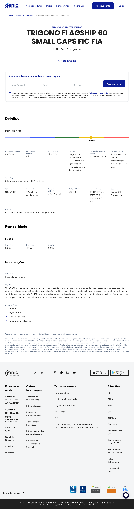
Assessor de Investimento (32, 398)
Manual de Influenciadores (33, 414)
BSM (110, 405)
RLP (56, 418)
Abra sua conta (103, 5)
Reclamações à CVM (115, 432)
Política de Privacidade (98, 93)
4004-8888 (12, 403)
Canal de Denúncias (10, 438)
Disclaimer (59, 411)
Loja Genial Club (113, 470)
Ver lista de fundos (67, 60)
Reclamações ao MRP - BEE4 (115, 451)
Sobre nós (79, 5)
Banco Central (115, 424)
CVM (110, 411)
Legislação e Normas (64, 405)
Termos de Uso (61, 393)
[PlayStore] (119, 373)
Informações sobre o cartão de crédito (36, 433)
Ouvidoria (10, 446)
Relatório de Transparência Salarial (33, 443)
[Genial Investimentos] (12, 5)
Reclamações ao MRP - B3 (114, 441)
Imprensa (9, 452)
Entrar (122, 5)
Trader (49, 5)
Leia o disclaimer (11, 492)
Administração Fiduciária (33, 423)
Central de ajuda (10, 429)
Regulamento (14, 312)
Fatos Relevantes (113, 460)
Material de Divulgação (19, 321)
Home (10, 15)
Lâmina (12, 308)
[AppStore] (99, 373)
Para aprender (63, 5)
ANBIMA (112, 418)
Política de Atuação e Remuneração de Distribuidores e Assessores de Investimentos (76, 426)
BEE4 (110, 399)
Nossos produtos (34, 5)
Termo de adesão (16, 316)
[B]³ (109, 393)
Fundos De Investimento (25, 15)
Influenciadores (33, 406)
